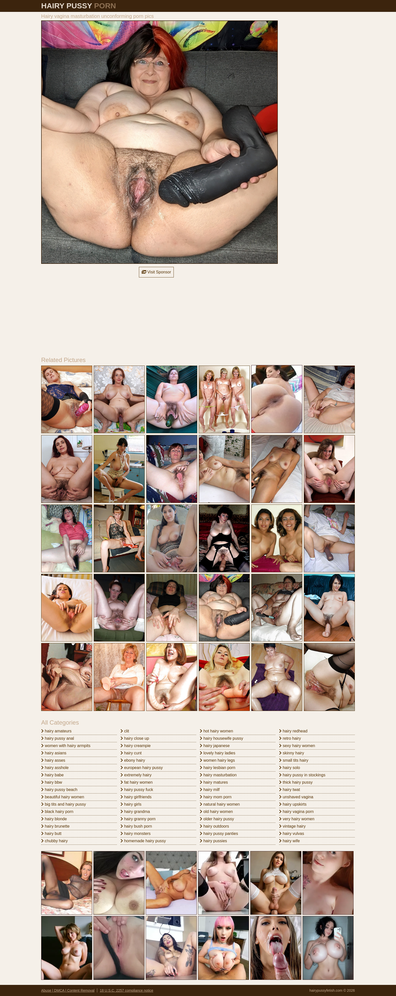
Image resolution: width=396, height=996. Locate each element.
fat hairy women (136, 782)
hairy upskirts (293, 804)
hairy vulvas (291, 833)
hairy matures (214, 782)
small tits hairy (293, 760)
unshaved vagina (296, 797)
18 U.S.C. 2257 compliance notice (126, 990)
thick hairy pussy (296, 782)
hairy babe (52, 775)
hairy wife (289, 841)
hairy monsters (135, 833)
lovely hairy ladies (217, 753)
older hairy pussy (217, 819)
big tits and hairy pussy (63, 804)
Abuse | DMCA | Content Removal (67, 990)
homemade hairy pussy (143, 841)
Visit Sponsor (156, 272)
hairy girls (130, 804)
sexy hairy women (297, 746)
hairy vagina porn (296, 811)
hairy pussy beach (59, 789)
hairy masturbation (218, 775)
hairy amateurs (56, 731)
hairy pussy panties (219, 833)
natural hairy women (220, 804)
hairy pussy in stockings (302, 775)
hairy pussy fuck (136, 789)
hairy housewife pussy (221, 738)
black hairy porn (57, 811)
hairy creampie (135, 746)
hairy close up (134, 738)
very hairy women (296, 819)
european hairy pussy (141, 767)
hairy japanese (215, 746)
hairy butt (51, 833)
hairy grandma (135, 811)
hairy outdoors (214, 826)
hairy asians (53, 753)
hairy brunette (55, 826)
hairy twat (289, 789)
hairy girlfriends (136, 797)
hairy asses (53, 760)
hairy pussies (213, 841)
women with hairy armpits (65, 746)
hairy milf (209, 789)
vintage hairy (292, 826)
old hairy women (216, 811)
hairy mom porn (216, 797)
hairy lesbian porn (217, 767)
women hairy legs (217, 760)
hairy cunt (131, 753)
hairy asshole (55, 767)
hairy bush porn (136, 826)
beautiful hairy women (62, 797)
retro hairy (290, 738)
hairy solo (289, 767)
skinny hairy (291, 753)
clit (124, 731)
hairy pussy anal (57, 738)
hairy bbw (51, 782)
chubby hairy (54, 841)
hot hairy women (216, 731)
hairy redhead (293, 731)
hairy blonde (54, 819)
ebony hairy (132, 760)
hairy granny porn (138, 819)
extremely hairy (136, 775)
